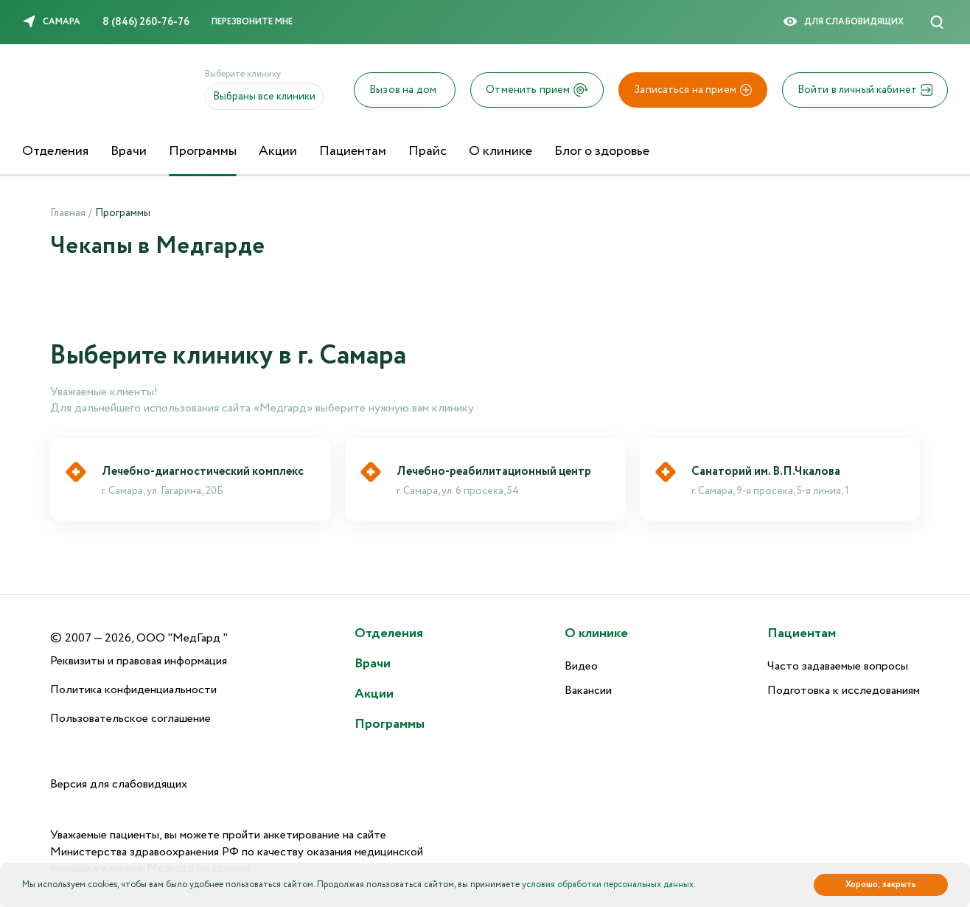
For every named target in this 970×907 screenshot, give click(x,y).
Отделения (55, 151)
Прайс (427, 151)
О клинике (500, 151)
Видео (581, 666)
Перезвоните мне (252, 21)
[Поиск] (937, 22)
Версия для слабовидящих (118, 784)
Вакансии (588, 690)
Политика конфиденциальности (133, 689)
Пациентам (352, 151)
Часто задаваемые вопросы (837, 666)
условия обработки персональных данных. (609, 884)
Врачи (129, 151)
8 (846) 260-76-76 (145, 22)
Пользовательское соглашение (130, 718)
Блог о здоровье (601, 151)
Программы (203, 151)
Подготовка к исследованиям (843, 690)
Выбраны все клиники (264, 96)
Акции (278, 151)
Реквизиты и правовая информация (138, 661)
